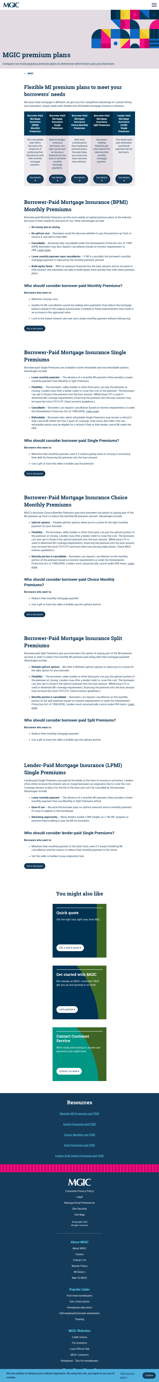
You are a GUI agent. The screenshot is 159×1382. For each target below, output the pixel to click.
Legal (79, 1197)
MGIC (30, 73)
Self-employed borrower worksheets (79, 1313)
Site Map (79, 1214)
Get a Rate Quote (79, 1301)
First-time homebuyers (79, 1295)
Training (79, 1319)
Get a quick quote (69, 947)
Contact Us (79, 1260)
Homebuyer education (79, 1307)
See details (35, 177)
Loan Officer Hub (79, 1349)
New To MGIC (79, 1278)
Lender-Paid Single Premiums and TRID (79, 1156)
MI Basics (79, 1272)
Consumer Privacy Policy (79, 1191)
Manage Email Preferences (79, 1202)
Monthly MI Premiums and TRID (79, 1113)
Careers (79, 1254)
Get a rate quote (35, 328)
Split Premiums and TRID (79, 1145)
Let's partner (66, 1009)
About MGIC (79, 1248)
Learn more (44, 250)
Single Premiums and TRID (79, 1124)
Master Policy (79, 1266)
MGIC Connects (80, 1355)
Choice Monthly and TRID (79, 1135)
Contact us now (68, 1071)
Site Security (79, 1208)
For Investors (79, 1343)
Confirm (149, 1375)
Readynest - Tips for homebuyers (79, 1360)
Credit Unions (79, 1337)
